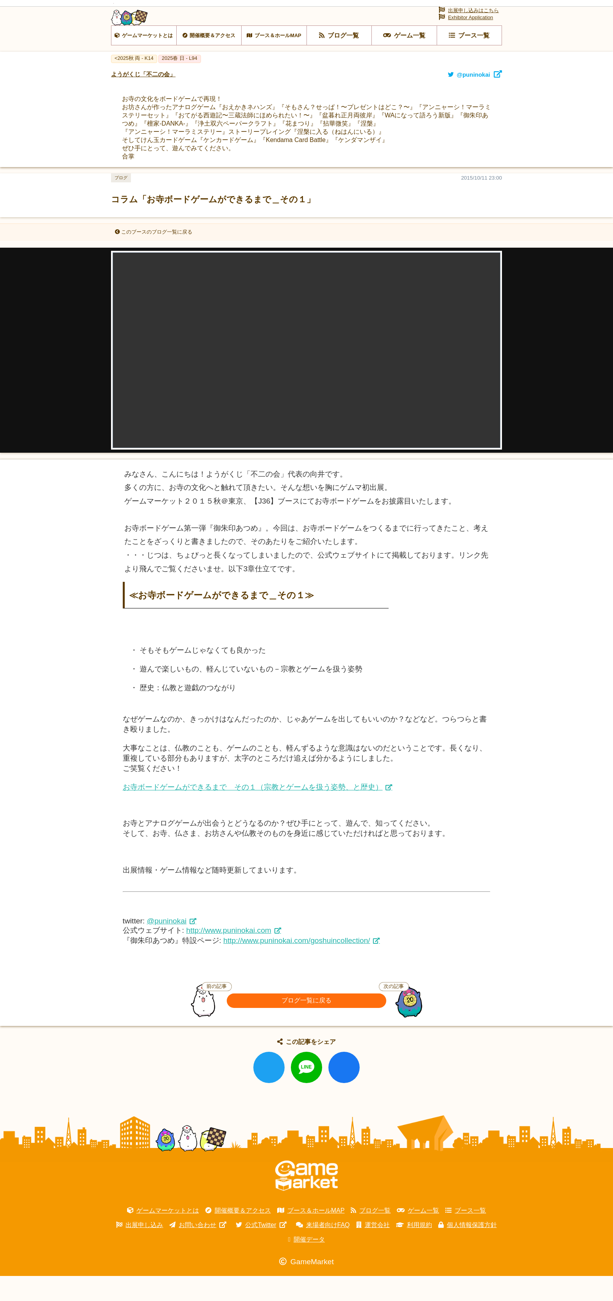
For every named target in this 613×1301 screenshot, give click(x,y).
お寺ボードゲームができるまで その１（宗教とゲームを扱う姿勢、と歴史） (253, 812)
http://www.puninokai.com (228, 955)
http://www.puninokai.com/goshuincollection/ (296, 965)
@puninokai (166, 946)
